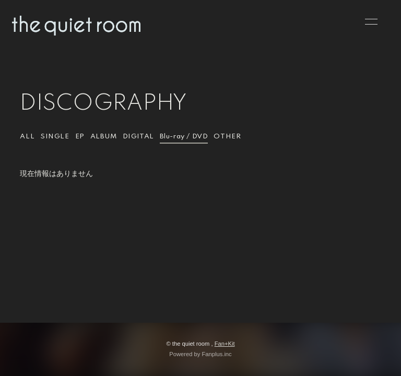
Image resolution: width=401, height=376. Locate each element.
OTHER (227, 136)
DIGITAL (138, 136)
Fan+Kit (225, 343)
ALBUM (103, 136)
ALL (27, 136)
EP (80, 136)
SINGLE (54, 136)
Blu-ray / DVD (184, 136)
